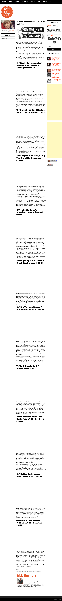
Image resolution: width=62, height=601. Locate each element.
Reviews (11, 2)
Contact (45, 2)
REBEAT (38, 2)
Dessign (60, 599)
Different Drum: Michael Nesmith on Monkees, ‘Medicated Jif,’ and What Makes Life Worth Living (56, 58)
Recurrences (25, 2)
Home (50, 2)
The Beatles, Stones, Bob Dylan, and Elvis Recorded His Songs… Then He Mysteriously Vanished (56, 75)
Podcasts (17, 2)
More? (51, 35)
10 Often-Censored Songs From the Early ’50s (56, 80)
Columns (32, 2)
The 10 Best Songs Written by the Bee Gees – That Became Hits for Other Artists (56, 65)
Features (4, 2)
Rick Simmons (27, 575)
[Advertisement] (54, 102)
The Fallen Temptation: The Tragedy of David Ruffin (56, 70)
